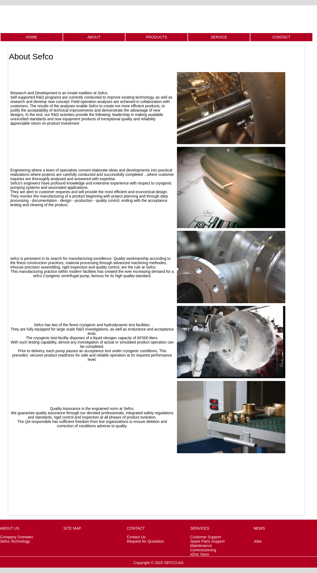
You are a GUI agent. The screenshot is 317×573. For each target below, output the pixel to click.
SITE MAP (72, 528)
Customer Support (205, 537)
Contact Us (136, 537)
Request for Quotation (145, 541)
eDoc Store (199, 554)
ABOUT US (9, 528)
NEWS (259, 528)
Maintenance (201, 545)
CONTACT (281, 37)
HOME (31, 37)
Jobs (258, 541)
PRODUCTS (156, 37)
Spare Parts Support (207, 541)
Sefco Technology (15, 541)
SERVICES (199, 528)
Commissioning (203, 550)
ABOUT (94, 37)
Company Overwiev (16, 537)
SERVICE (219, 37)
